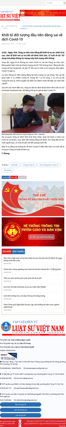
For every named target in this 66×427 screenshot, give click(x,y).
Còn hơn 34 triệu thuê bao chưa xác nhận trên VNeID (25, 287)
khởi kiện (14, 165)
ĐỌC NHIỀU (18, 251)
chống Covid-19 (29, 165)
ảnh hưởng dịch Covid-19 (49, 165)
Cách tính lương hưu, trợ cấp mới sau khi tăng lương (24, 296)
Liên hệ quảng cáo (20, 410)
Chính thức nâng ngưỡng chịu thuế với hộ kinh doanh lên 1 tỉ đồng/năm (32, 269)
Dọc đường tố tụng (10, 27)
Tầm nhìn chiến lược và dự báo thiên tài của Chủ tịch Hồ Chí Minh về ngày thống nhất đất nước (33, 259)
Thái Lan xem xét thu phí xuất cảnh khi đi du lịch (23, 278)
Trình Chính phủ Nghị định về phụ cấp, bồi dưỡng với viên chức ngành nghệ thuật (31, 305)
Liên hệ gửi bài (21, 415)
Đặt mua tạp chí (20, 404)
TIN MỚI (6, 251)
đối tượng (7, 170)
